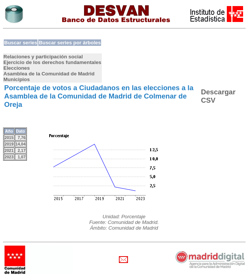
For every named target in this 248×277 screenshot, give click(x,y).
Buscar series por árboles (70, 42)
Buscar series (20, 42)
